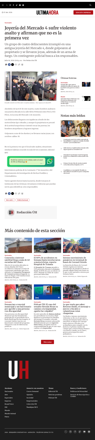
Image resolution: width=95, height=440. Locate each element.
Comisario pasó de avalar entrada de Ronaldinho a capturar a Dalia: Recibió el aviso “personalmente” (76, 141)
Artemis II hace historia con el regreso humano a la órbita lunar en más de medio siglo (70, 101)
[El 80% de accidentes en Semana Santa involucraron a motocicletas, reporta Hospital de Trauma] (47, 245)
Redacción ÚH (27, 212)
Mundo (63, 97)
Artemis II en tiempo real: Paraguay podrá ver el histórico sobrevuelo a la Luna (75, 156)
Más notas (47, 342)
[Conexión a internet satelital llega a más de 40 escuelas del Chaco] (18, 245)
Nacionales (8, 23)
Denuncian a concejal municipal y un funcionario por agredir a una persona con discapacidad (18, 307)
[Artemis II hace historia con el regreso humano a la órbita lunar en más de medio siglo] (86, 98)
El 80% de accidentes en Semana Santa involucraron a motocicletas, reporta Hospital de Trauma (47, 261)
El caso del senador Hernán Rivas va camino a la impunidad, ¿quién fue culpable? (46, 307)
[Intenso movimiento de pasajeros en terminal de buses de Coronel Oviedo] (76, 245)
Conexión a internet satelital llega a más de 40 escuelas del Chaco (17, 260)
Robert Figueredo (82, 276)
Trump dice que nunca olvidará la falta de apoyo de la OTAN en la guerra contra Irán (70, 87)
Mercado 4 (9, 200)
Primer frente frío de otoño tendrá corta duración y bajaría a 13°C (75, 164)
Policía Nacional (22, 200)
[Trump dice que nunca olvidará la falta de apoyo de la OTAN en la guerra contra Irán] (86, 84)
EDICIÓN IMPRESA (83, 12)
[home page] (47, 12)
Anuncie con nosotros (35, 388)
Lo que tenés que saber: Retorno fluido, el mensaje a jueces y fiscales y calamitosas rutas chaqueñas (76, 308)
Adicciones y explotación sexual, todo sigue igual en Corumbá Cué (76, 148)
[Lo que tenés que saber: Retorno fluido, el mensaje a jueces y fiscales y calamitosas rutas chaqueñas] (76, 292)
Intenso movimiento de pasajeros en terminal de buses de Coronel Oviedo (75, 260)
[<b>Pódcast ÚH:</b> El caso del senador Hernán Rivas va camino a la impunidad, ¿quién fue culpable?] (47, 292)
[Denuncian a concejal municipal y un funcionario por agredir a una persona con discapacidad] (18, 292)
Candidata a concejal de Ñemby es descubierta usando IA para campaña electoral (76, 171)
